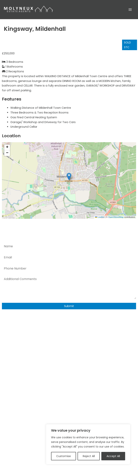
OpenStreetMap (116, 217)
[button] (69, 176)
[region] (88, 444)
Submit (69, 306)
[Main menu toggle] (130, 10)
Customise (63, 456)
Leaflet (100, 217)
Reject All (89, 456)
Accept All (113, 456)
